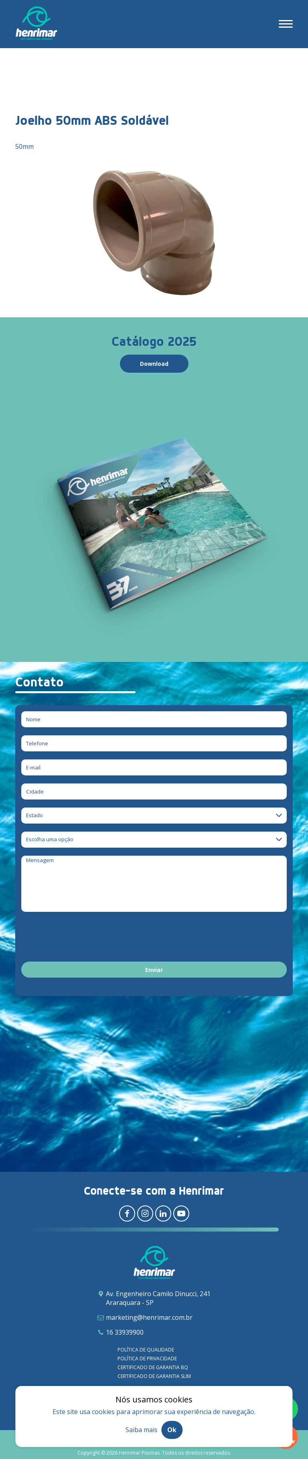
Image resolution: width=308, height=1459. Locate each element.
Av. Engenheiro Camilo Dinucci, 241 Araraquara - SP (158, 1298)
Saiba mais (142, 1429)
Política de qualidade (146, 1349)
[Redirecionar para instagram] (145, 1213)
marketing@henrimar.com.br (149, 1317)
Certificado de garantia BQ (153, 1367)
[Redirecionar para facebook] (127, 1213)
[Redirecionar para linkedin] (163, 1213)
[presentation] (82, 938)
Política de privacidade (147, 1358)
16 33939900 (125, 1332)
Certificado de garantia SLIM (154, 1376)
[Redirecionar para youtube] (181, 1213)
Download (154, 363)
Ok (171, 1429)
